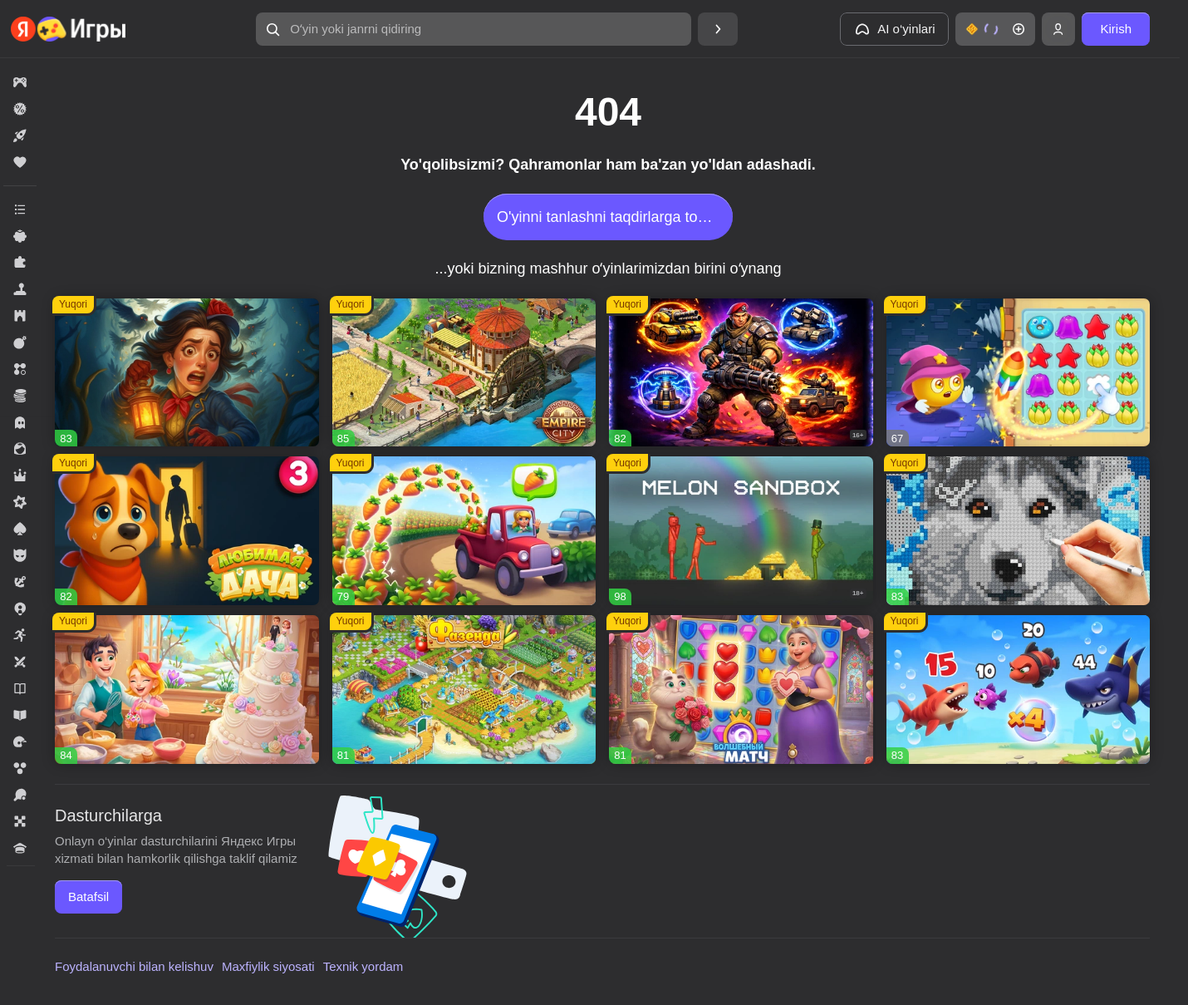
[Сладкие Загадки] (1018, 372)
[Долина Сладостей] (187, 689)
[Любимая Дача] (187, 530)
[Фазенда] (464, 689)
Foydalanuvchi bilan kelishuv (134, 966)
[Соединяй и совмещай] (464, 530)
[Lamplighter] (187, 372)
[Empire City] (464, 372)
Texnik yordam (363, 966)
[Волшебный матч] (741, 689)
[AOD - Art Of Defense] (741, 372)
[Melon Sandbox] (741, 530)
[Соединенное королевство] (1018, 689)
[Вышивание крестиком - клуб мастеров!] (1018, 530)
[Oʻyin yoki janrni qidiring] (473, 29)
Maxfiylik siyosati (268, 966)
